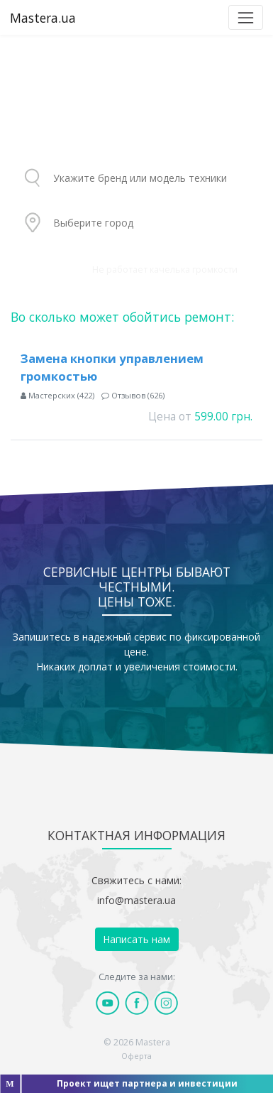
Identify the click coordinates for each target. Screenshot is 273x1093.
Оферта (136, 1055)
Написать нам (136, 939)
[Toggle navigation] (245, 17)
